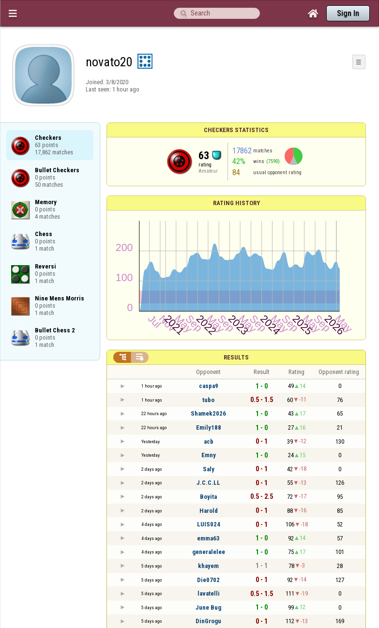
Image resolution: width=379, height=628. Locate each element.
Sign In (348, 13)
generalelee (208, 551)
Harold (208, 510)
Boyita (208, 496)
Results (236, 357)
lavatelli (208, 593)
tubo (208, 400)
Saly (208, 469)
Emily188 (208, 427)
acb (208, 441)
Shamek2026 (208, 413)
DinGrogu (208, 621)
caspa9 (208, 385)
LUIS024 (208, 524)
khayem (208, 565)
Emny (208, 455)
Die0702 (208, 579)
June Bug (208, 607)
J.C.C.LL (208, 482)
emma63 (208, 538)
